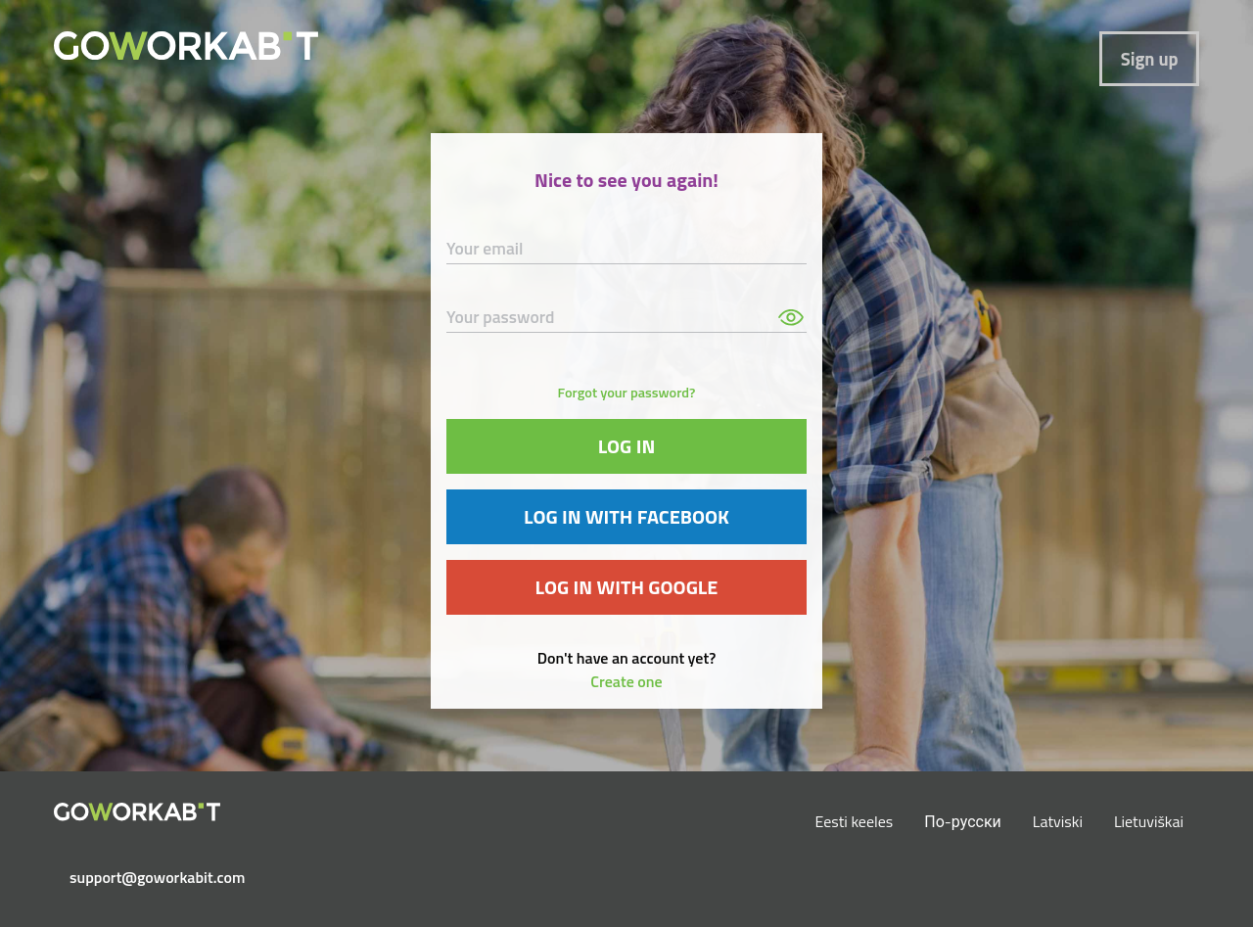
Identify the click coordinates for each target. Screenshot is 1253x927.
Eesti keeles (854, 821)
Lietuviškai (1148, 821)
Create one (626, 681)
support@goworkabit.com (145, 877)
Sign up (1150, 58)
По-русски (962, 821)
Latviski (1058, 821)
